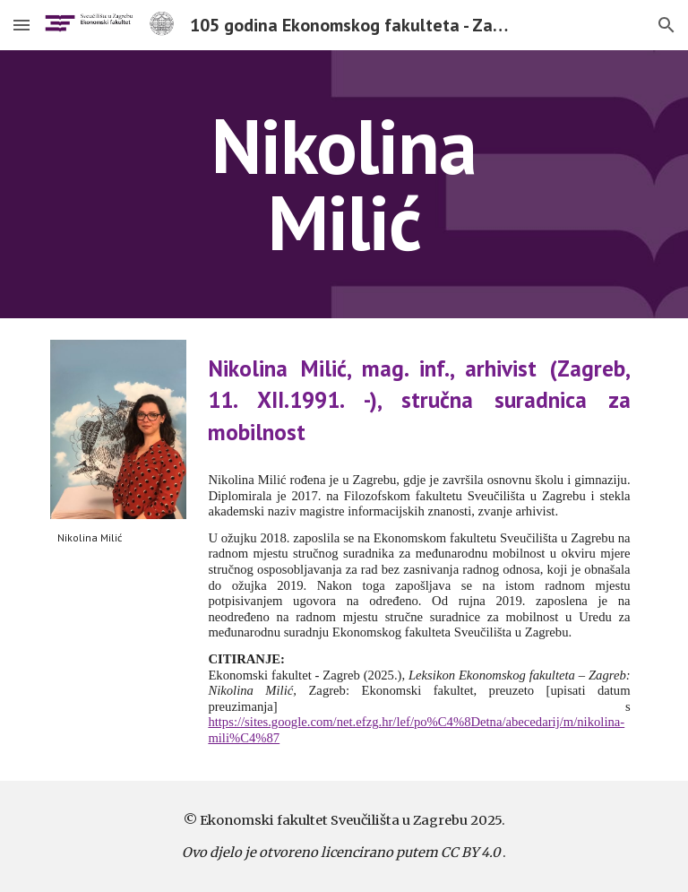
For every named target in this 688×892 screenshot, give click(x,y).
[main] (343, 184)
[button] (21, 24)
